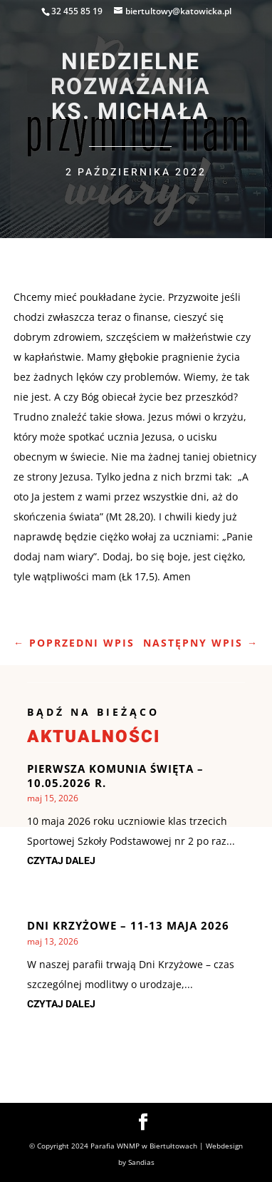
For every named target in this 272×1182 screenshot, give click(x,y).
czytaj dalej (61, 860)
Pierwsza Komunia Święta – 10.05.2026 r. (115, 775)
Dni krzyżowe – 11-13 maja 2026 (128, 925)
